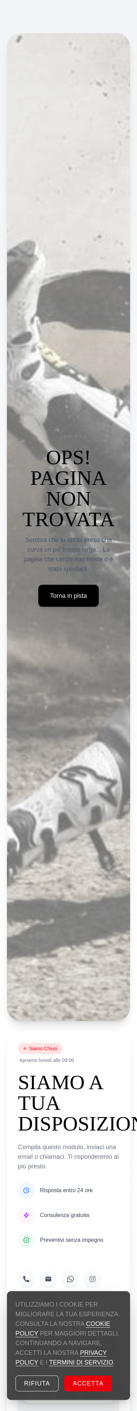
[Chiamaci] (26, 1279)
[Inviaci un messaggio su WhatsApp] (70, 1279)
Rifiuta (37, 1383)
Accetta (88, 1383)
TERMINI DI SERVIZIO (81, 1362)
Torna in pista (68, 595)
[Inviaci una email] (48, 1279)
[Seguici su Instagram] (92, 1279)
